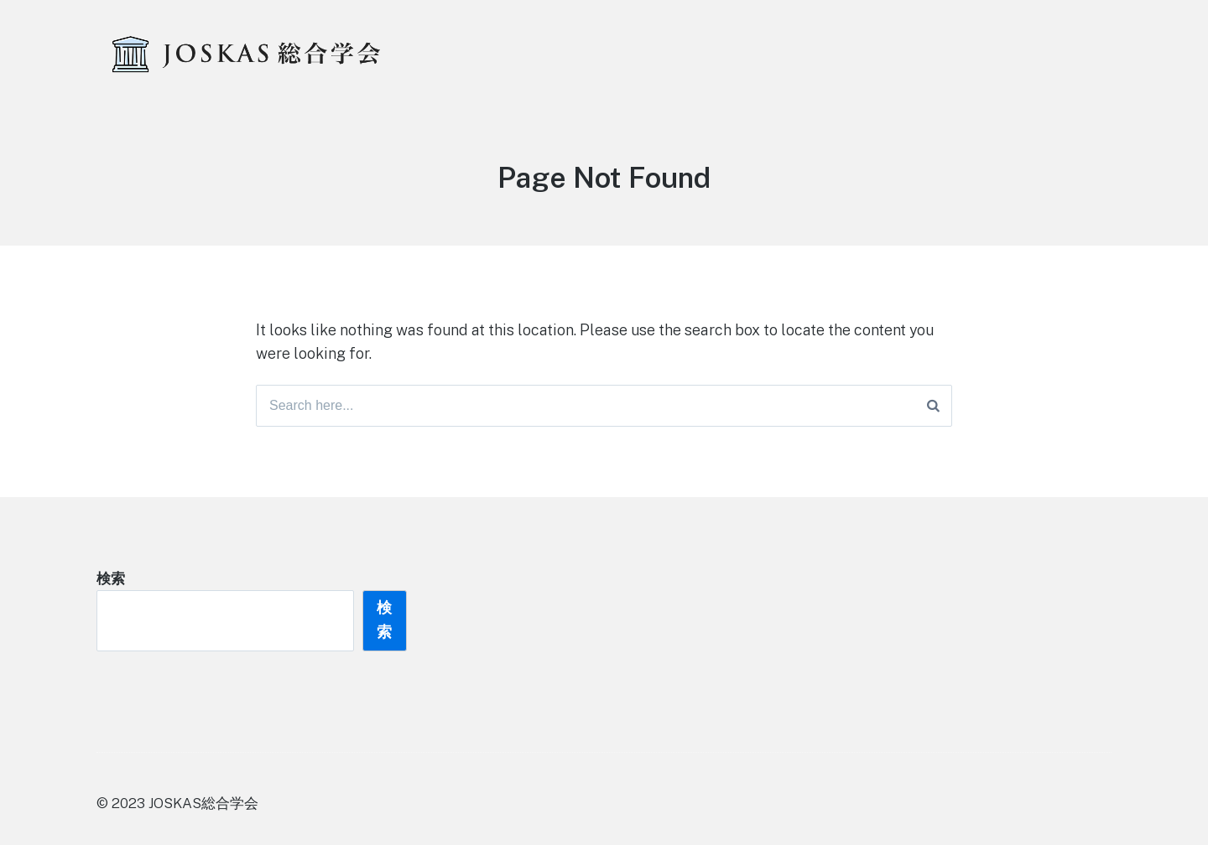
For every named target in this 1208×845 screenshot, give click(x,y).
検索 (110, 578)
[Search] (933, 406)
